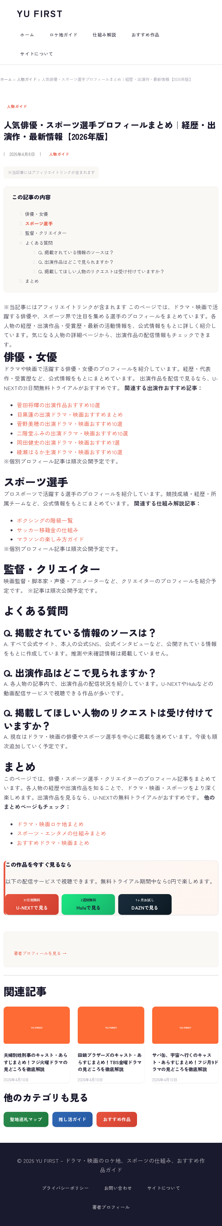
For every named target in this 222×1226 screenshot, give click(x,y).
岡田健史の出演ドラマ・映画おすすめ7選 (68, 442)
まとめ (32, 281)
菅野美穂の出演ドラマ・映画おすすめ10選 (70, 424)
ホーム (6, 79)
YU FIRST (40, 13)
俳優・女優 (36, 214)
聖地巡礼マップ (26, 1119)
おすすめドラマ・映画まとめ (53, 843)
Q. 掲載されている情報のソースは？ (76, 252)
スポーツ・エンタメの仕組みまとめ (61, 833)
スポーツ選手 (39, 223)
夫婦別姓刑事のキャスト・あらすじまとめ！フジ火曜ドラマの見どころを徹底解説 (36, 1062)
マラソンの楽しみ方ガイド (50, 539)
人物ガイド (27, 79)
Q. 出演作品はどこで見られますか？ (76, 262)
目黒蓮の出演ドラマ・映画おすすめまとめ (70, 414)
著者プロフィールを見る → (40, 953)
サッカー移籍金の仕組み (47, 530)
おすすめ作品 (117, 1119)
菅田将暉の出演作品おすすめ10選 (58, 405)
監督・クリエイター (46, 233)
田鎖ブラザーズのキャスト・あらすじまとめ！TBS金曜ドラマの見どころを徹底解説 (110, 1062)
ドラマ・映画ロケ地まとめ (50, 824)
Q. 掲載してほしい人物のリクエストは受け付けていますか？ (101, 271)
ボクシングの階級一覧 (45, 520)
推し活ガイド (72, 1119)
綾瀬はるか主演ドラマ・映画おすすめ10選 (70, 452)
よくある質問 (39, 242)
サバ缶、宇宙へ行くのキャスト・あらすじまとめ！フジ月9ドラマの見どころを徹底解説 (185, 1062)
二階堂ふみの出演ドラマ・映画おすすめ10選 (72, 433)
